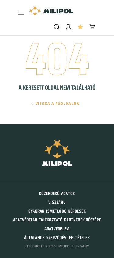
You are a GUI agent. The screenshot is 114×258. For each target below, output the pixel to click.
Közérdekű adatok (57, 193)
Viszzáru (57, 202)
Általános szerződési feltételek (57, 237)
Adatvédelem (57, 228)
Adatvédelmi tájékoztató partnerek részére (57, 220)
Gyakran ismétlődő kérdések (57, 211)
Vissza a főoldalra (57, 103)
